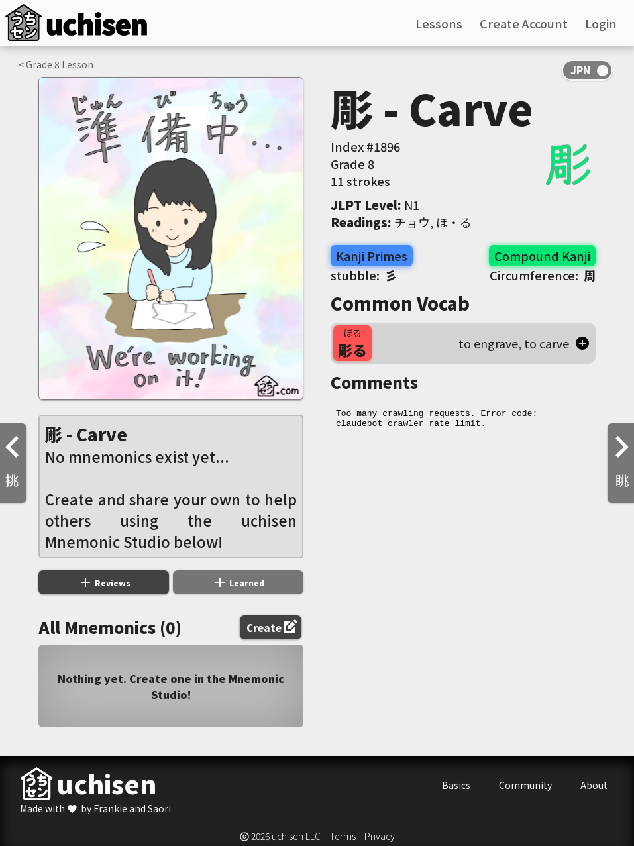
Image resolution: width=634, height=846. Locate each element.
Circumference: (543, 275)
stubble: (364, 275)
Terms (342, 836)
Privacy (379, 836)
